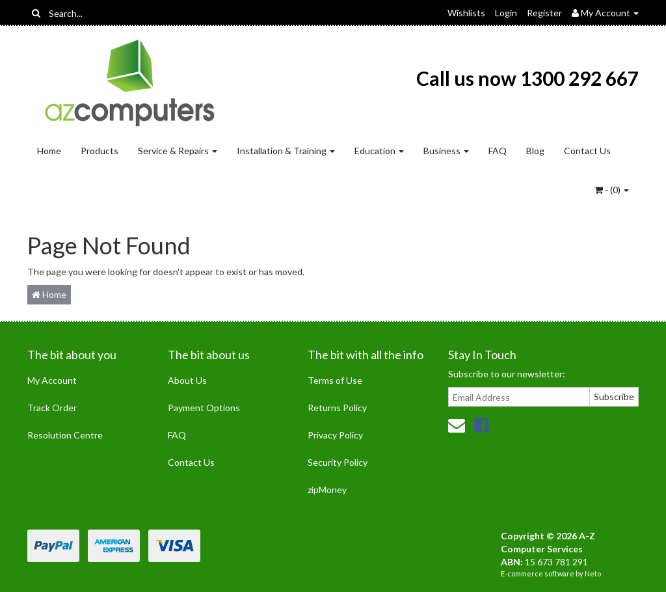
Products (99, 150)
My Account (52, 380)
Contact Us (587, 150)
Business (446, 150)
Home (49, 150)
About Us (187, 380)
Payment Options (204, 407)
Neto (593, 573)
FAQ (497, 150)
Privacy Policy (335, 434)
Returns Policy (337, 407)
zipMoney (327, 489)
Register (544, 12)
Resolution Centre (65, 434)
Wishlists (466, 12)
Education (379, 150)
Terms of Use (335, 380)
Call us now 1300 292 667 (527, 78)
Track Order (52, 407)
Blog (535, 150)
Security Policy (337, 462)
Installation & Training (286, 150)
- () (611, 189)
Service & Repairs (177, 150)
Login (506, 12)
